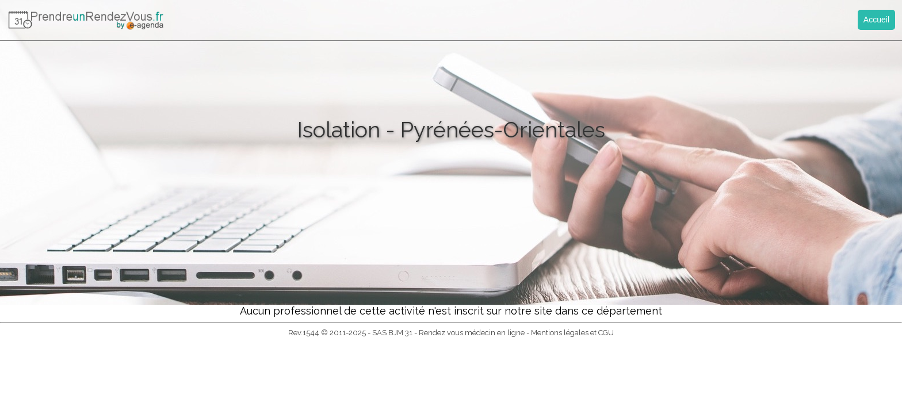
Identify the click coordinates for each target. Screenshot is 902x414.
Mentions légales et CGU (572, 332)
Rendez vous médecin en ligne (472, 332)
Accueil (876, 19)
